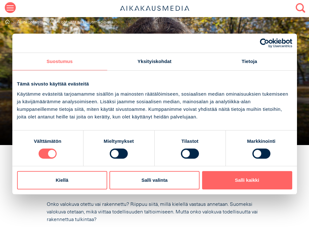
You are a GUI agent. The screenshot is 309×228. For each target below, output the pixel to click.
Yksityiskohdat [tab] (154, 61)
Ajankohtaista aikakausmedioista (81, 22)
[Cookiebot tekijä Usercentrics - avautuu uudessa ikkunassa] (264, 43)
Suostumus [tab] (59, 61)
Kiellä (62, 180)
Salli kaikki (247, 180)
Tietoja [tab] (249, 61)
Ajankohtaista (30, 22)
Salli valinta (154, 180)
